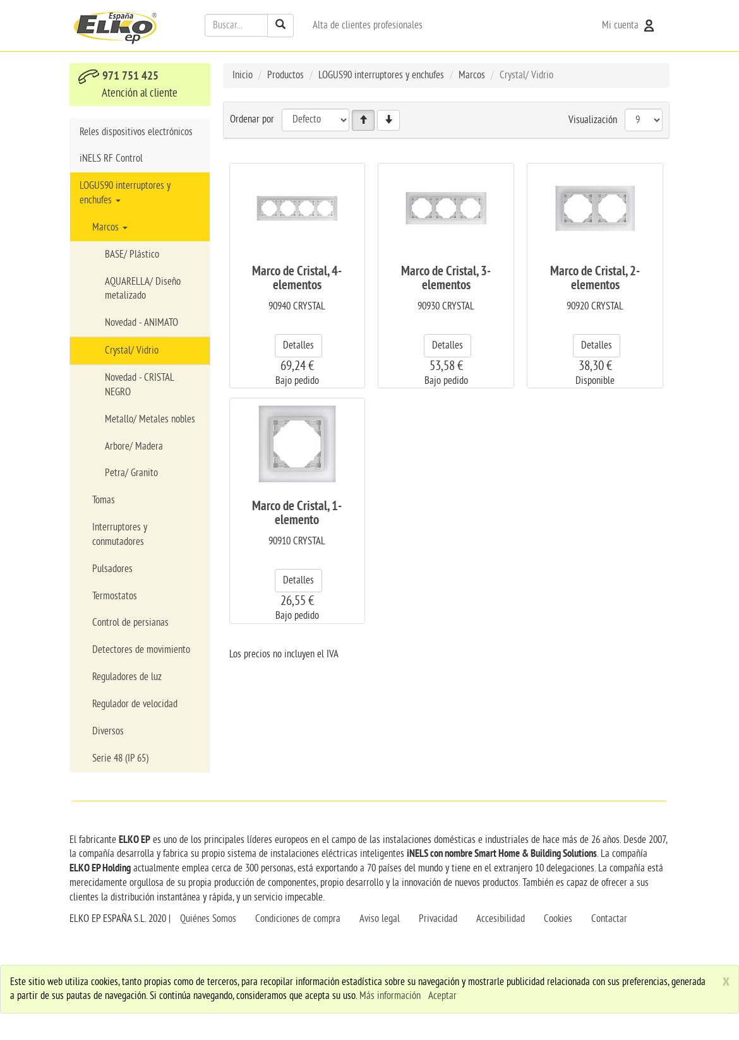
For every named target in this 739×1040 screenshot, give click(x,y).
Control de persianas (130, 622)
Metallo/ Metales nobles (150, 419)
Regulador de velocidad (134, 704)
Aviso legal (379, 918)
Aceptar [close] (442, 995)
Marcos (110, 227)
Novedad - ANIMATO (141, 322)
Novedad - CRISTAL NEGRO (139, 385)
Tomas (103, 500)
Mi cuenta (629, 25)
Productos (285, 75)
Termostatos (114, 596)
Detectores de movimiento (141, 649)
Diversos (108, 731)
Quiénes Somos (208, 918)
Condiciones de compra (297, 918)
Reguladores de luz (127, 677)
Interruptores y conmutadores (119, 534)
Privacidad (438, 918)
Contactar (609, 918)
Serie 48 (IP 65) (120, 758)
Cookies (558, 918)
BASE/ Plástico (132, 254)
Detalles (298, 345)
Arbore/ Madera (134, 446)
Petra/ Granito (131, 473)
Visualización (592, 119)
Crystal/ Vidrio (132, 350)
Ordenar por (252, 119)
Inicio (242, 75)
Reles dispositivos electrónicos (136, 132)
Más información (390, 995)
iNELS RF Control (111, 158)
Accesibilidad (500, 918)
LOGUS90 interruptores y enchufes (125, 193)
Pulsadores (112, 569)
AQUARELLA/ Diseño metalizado (143, 289)
